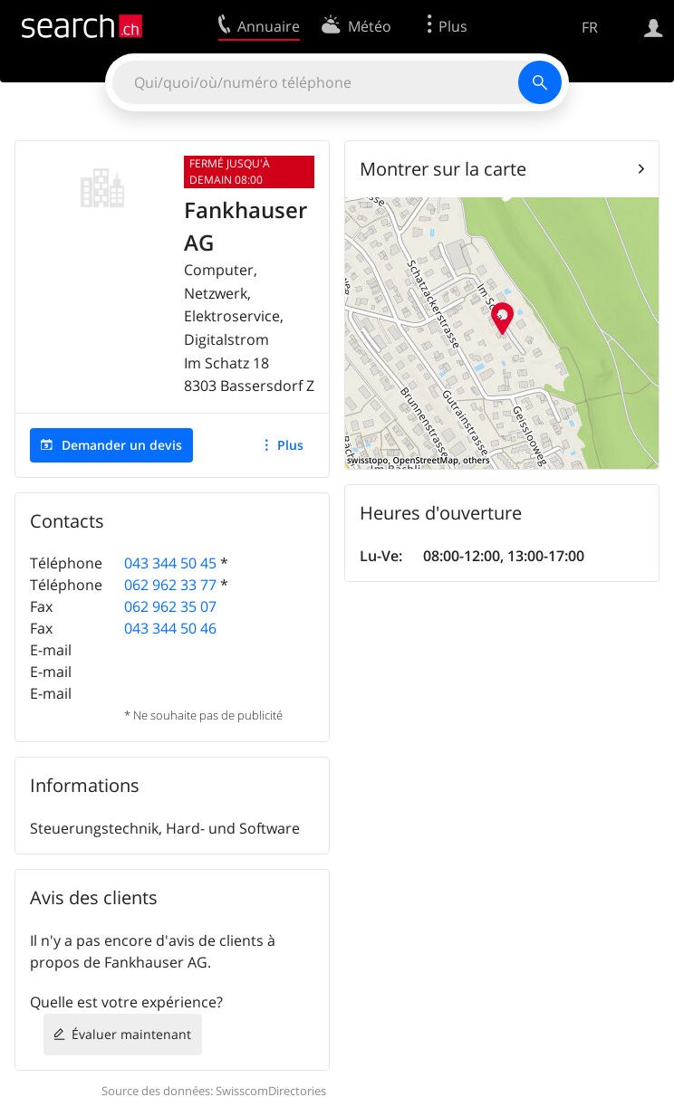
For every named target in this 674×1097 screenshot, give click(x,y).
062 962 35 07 (170, 606)
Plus (290, 444)
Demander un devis (122, 444)
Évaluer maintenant (131, 1034)
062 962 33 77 (170, 585)
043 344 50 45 (170, 563)
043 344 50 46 (170, 628)
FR (590, 27)
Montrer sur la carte (443, 169)
